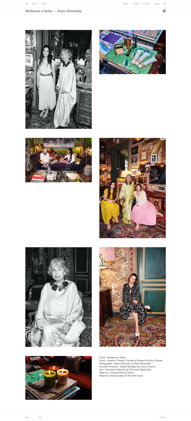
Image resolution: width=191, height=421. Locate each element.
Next (162, 417)
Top (40, 417)
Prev (27, 417)
